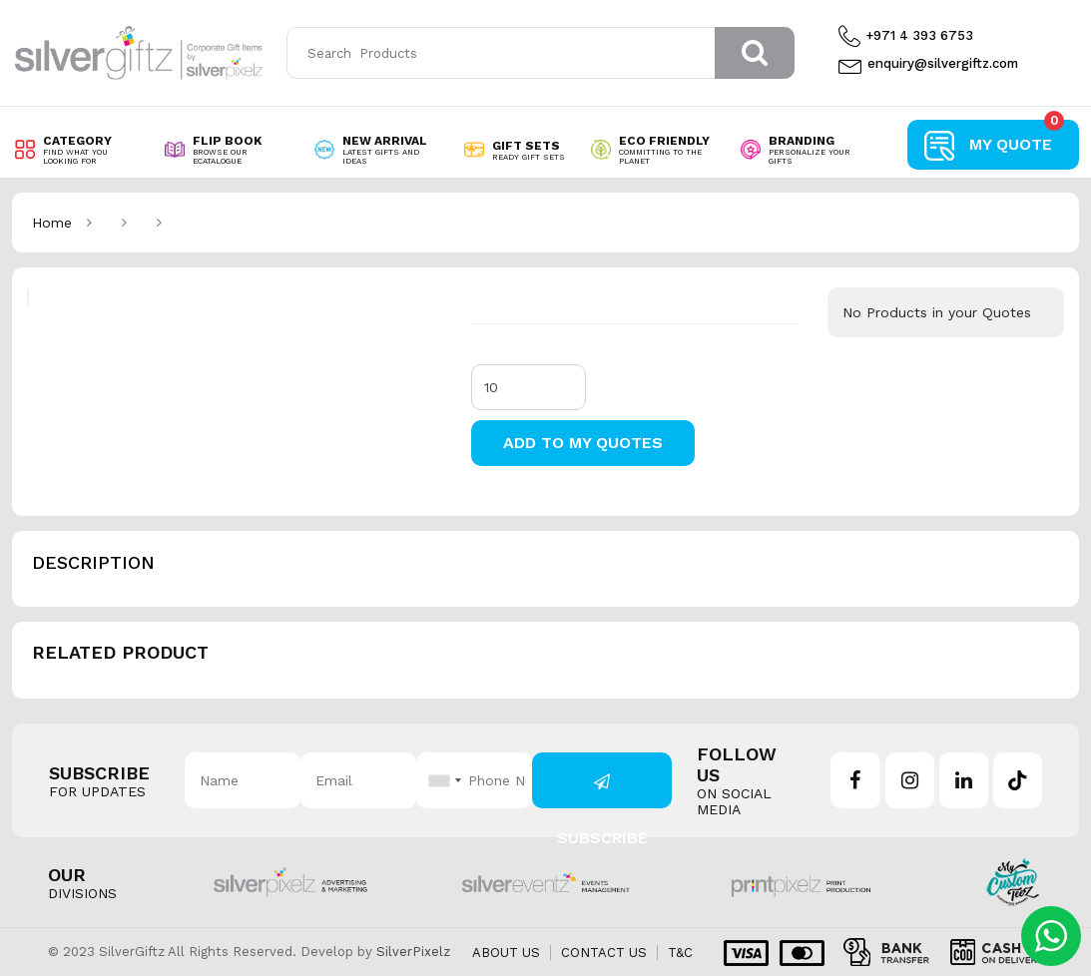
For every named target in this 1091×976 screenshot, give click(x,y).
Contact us (604, 952)
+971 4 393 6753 (905, 36)
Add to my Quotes (583, 442)
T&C (680, 952)
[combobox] (442, 780)
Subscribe (602, 790)
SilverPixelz (413, 951)
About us (506, 952)
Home (52, 223)
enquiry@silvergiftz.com (928, 64)
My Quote (1016, 137)
